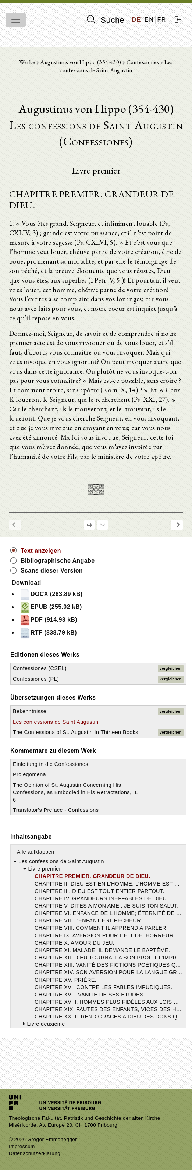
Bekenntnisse (29, 711)
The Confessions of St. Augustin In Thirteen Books (75, 732)
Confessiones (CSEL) (40, 668)
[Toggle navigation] (16, 20)
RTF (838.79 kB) (48, 633)
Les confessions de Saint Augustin (55, 722)
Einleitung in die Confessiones (50, 764)
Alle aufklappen (35, 852)
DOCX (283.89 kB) (51, 594)
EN (149, 20)
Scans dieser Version (52, 570)
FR (161, 20)
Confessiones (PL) (36, 679)
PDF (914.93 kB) (48, 620)
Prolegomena (29, 774)
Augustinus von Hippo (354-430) (81, 62)
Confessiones (143, 62)
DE (136, 20)
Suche (105, 20)
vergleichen (171, 668)
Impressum (22, 1146)
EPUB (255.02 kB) (50, 607)
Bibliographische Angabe (58, 560)
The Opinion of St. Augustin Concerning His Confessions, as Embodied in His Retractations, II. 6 (75, 792)
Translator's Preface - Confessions (56, 810)
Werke (27, 62)
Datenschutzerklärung (34, 1153)
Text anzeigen (41, 551)
